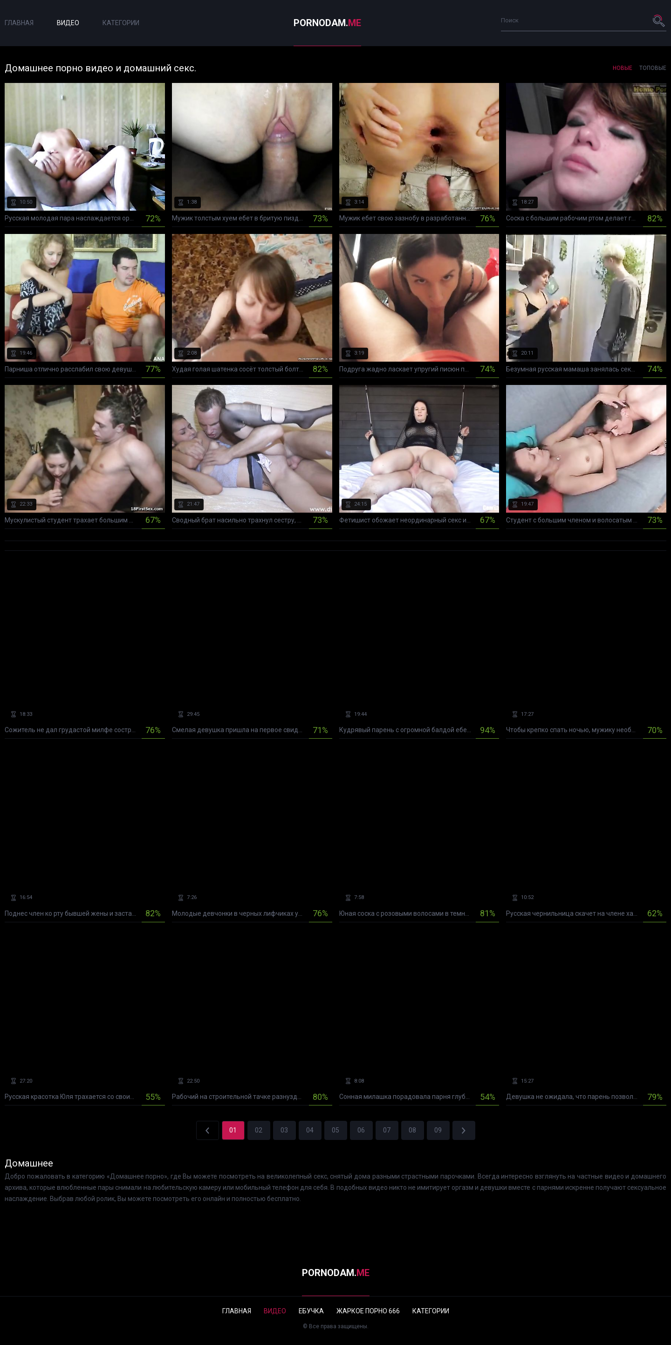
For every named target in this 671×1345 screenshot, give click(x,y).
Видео (68, 23)
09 (438, 1130)
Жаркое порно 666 (368, 1311)
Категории (121, 23)
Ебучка (311, 1311)
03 (284, 1130)
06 (361, 1130)
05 (335, 1130)
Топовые (652, 68)
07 (386, 1130)
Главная (19, 23)
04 (310, 1130)
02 (258, 1130)
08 (412, 1130)
